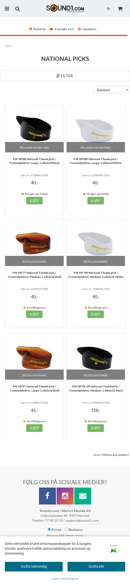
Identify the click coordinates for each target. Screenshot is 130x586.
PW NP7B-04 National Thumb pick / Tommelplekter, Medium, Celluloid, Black (95, 388)
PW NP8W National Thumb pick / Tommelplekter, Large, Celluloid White (96, 161)
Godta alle (96, 566)
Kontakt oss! (62, 29)
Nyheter (37, 29)
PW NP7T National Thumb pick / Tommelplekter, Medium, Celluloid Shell (34, 275)
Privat (54, 529)
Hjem (9, 46)
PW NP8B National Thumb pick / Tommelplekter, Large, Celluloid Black (34, 161)
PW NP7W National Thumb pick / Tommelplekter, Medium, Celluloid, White (96, 275)
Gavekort (87, 29)
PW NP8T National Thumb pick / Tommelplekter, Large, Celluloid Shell (34, 388)
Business (74, 529)
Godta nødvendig (34, 566)
